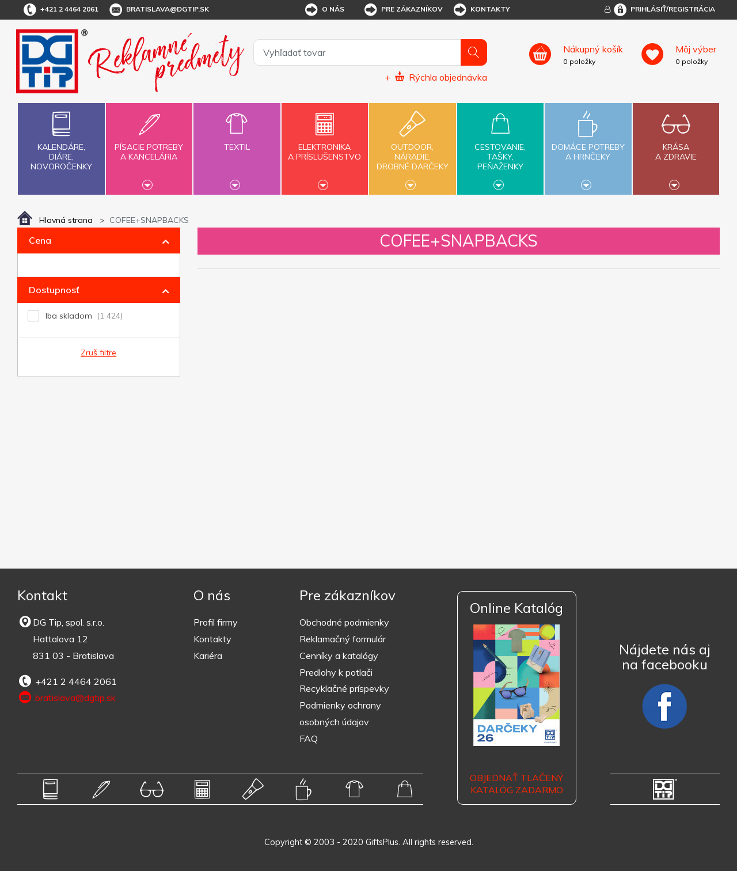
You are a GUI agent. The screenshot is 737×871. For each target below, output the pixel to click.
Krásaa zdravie (676, 145)
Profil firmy (215, 622)
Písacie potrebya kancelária (149, 145)
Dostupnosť (54, 290)
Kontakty (481, 10)
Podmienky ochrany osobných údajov (340, 713)
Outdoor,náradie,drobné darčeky (412, 147)
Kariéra (207, 655)
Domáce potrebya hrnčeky (587, 145)
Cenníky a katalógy (338, 655)
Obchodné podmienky (344, 622)
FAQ (308, 738)
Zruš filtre (98, 352)
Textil (236, 140)
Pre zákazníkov (403, 10)
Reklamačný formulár (342, 639)
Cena (40, 240)
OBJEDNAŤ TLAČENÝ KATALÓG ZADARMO (516, 784)
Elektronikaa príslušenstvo (324, 145)
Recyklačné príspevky (344, 688)
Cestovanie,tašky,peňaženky (500, 147)
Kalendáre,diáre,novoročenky (61, 138)
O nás (323, 10)
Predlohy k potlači (336, 672)
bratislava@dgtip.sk (158, 10)
